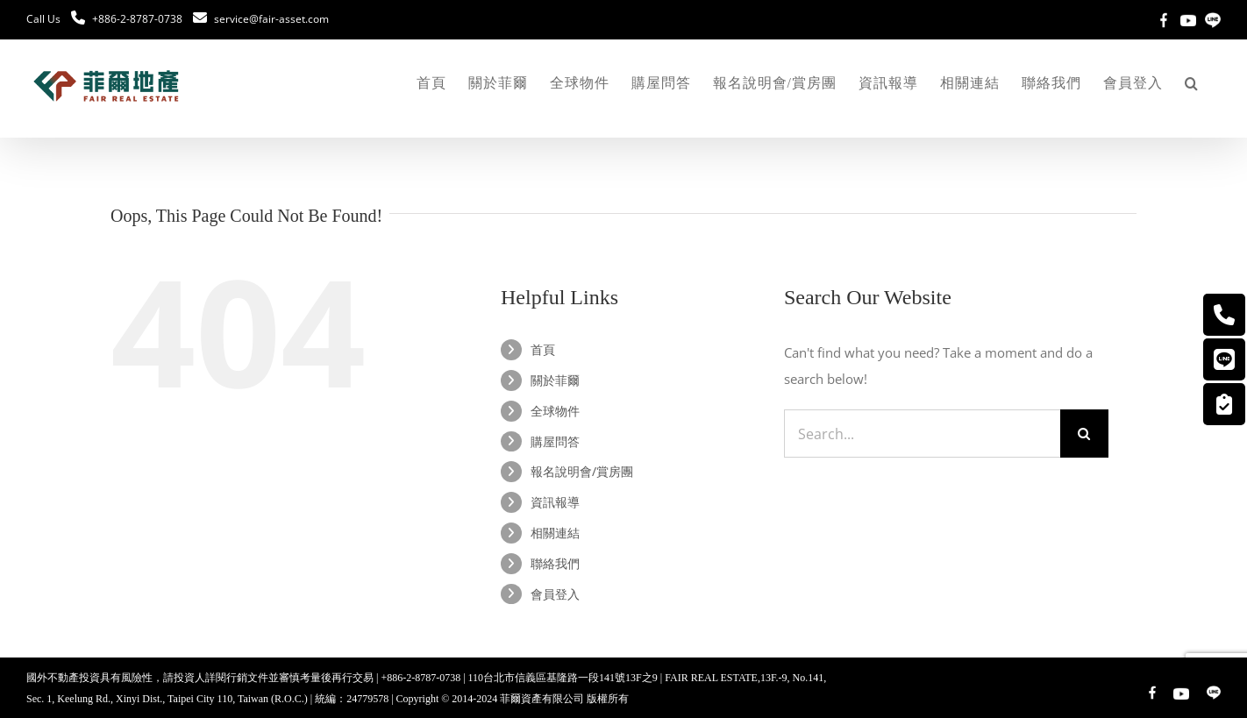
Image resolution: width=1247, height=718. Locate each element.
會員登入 (555, 594)
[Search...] (922, 433)
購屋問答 (555, 441)
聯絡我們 (555, 563)
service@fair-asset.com (271, 18)
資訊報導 (555, 502)
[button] (1192, 83)
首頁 (543, 349)
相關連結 (555, 532)
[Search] (1084, 433)
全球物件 (555, 410)
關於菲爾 (555, 380)
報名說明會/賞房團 (582, 471)
